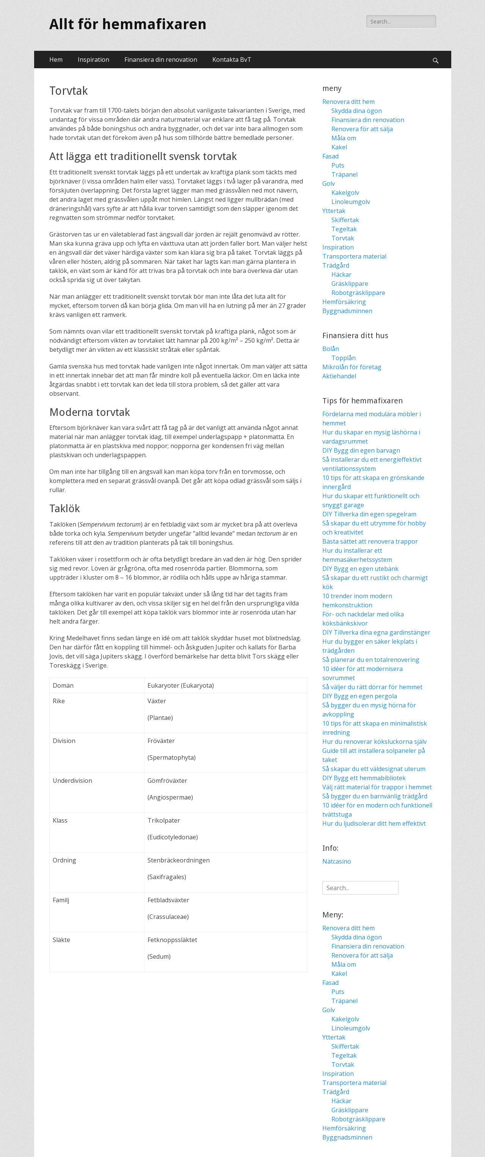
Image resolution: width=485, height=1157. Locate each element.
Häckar (341, 274)
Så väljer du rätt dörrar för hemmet (372, 687)
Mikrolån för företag (351, 367)
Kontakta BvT (231, 59)
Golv (328, 183)
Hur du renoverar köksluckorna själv (374, 741)
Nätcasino (336, 861)
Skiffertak (345, 220)
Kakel (339, 147)
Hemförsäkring (344, 302)
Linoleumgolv (350, 202)
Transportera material (354, 256)
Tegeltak (344, 229)
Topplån (343, 358)
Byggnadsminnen (347, 311)
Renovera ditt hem (348, 101)
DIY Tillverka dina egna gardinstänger (376, 632)
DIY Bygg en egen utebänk (360, 568)
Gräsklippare (349, 283)
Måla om (343, 138)
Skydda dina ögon (356, 111)
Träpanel (344, 174)
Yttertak (333, 211)
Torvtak (342, 238)
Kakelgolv (345, 192)
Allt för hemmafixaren (128, 24)
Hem (56, 59)
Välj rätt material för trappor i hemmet (377, 787)
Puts (337, 165)
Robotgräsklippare (358, 292)
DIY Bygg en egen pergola (359, 696)
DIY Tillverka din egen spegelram (369, 514)
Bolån (330, 349)
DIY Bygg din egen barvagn (361, 450)
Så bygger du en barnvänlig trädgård (374, 796)
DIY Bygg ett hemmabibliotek (364, 778)
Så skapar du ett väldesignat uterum (373, 769)
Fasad (330, 156)
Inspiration (93, 59)
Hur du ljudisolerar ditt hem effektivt (374, 823)
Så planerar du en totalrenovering (370, 659)
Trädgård (335, 265)
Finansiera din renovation (160, 59)
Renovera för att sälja (362, 129)
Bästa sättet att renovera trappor (370, 541)
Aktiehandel (339, 376)
